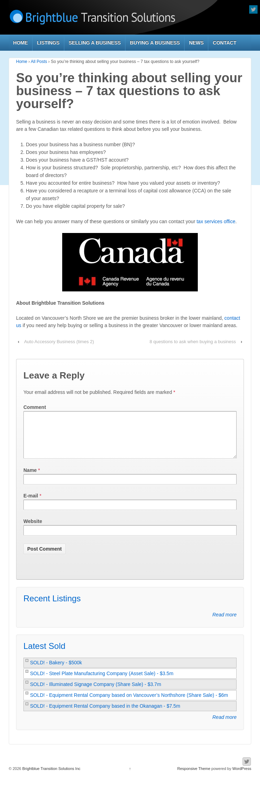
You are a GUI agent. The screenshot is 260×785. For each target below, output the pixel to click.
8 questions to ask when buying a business (193, 341)
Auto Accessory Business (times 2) (59, 341)
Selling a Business (95, 42)
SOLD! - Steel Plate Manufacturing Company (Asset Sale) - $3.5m (101, 682)
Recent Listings (52, 607)
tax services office (215, 221)
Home (20, 42)
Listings (48, 42)
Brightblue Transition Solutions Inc (50, 777)
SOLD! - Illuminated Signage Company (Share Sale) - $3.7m (95, 692)
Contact (224, 42)
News (196, 42)
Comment (34, 407)
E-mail (30, 504)
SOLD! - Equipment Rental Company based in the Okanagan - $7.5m (105, 714)
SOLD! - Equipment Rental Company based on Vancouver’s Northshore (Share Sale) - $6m (129, 703)
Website (32, 529)
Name (30, 478)
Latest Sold (44, 654)
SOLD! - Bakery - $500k (56, 671)
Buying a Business (155, 42)
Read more (224, 623)
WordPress (241, 777)
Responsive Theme (193, 777)
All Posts (39, 61)
